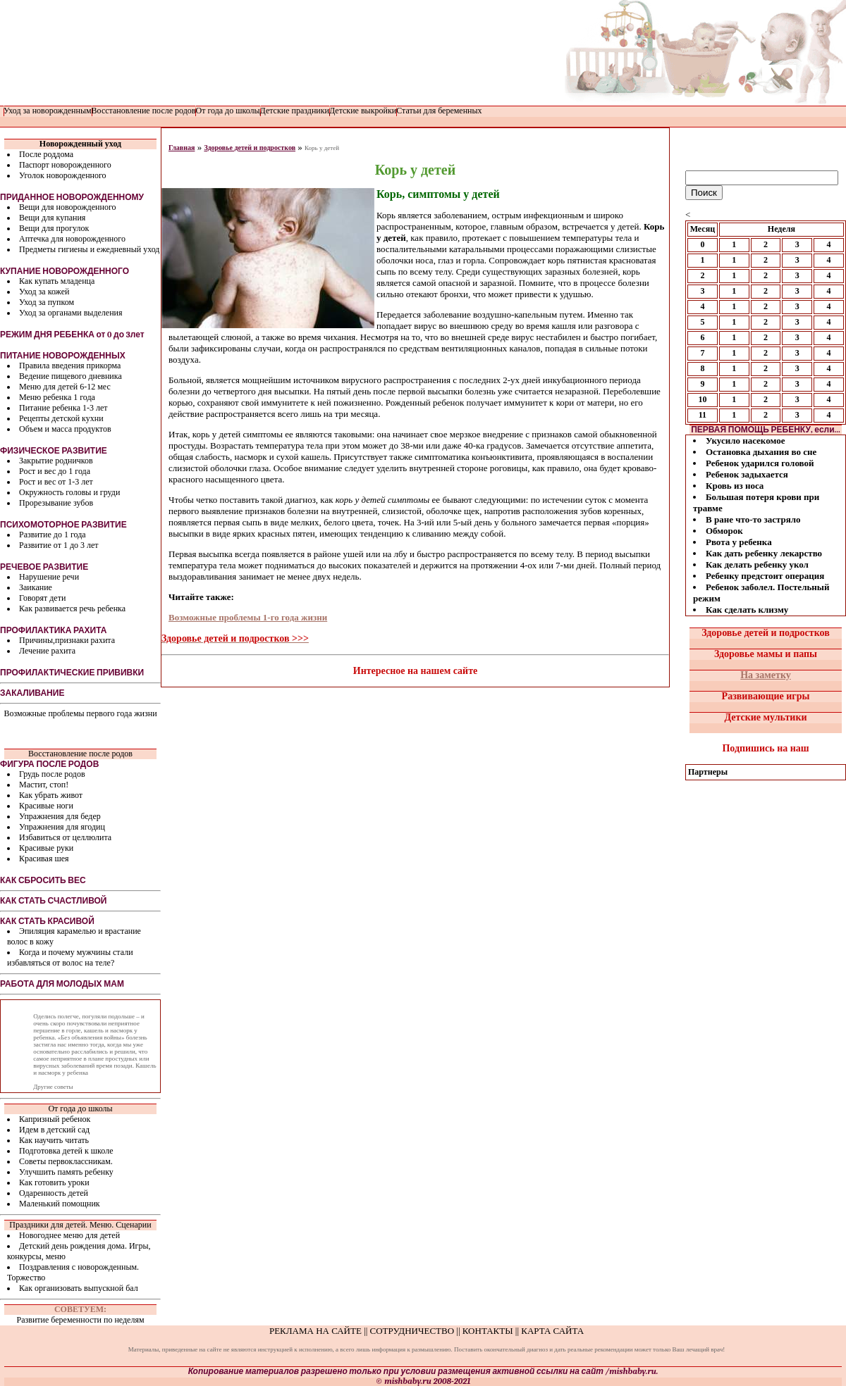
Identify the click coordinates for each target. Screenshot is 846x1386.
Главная (181, 147)
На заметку (765, 675)
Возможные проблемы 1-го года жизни (247, 617)
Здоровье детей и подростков (249, 147)
